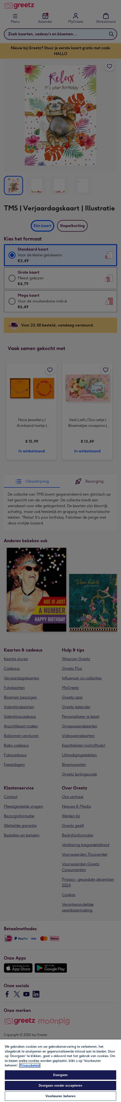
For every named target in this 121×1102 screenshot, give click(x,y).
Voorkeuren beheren (60, 1096)
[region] (60, 1070)
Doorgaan (60, 1075)
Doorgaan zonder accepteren (60, 1085)
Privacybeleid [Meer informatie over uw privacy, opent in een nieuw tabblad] (30, 1065)
